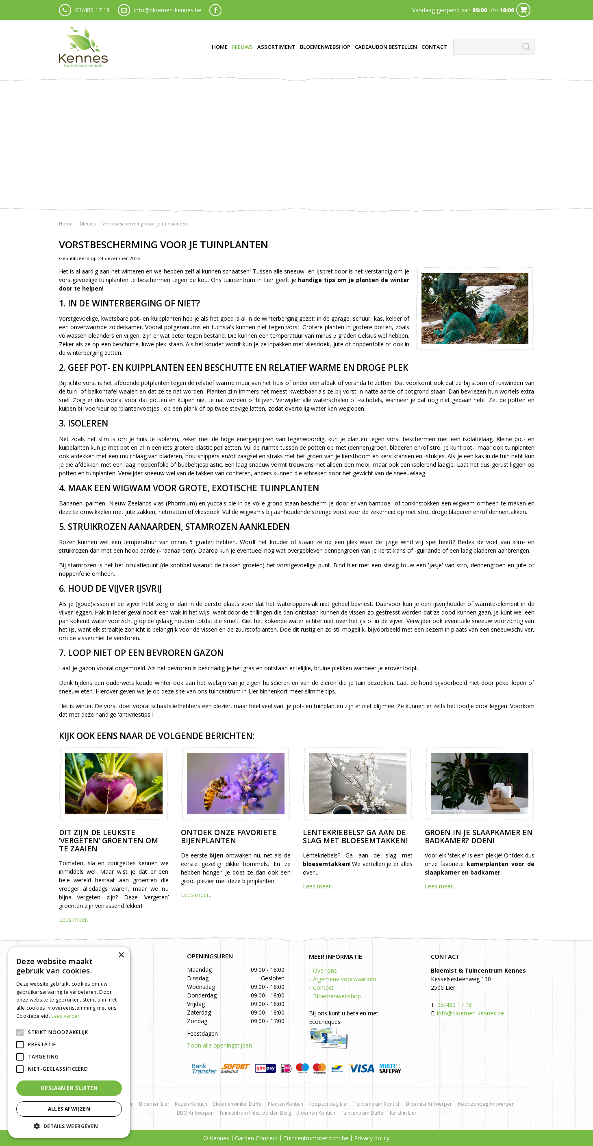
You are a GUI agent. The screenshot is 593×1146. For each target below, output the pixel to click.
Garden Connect (256, 1138)
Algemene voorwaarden (344, 979)
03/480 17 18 (92, 10)
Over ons (325, 970)
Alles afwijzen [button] (69, 1108)
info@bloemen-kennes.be (167, 10)
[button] (69, 1126)
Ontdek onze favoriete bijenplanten (229, 836)
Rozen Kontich (191, 1103)
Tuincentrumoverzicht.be (315, 1138)
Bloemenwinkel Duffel (238, 1103)
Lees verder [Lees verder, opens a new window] (65, 1016)
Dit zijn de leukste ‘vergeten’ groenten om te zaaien (108, 840)
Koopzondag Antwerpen (486, 1103)
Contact (323, 987)
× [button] (121, 955)
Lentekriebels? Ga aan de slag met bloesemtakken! (355, 836)
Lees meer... (75, 919)
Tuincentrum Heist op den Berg (255, 1112)
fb (215, 10)
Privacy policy (371, 1138)
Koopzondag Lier (328, 1103)
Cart (523, 10)
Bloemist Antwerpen (429, 1103)
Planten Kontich (285, 1103)
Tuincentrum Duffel (362, 1112)
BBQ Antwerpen (195, 1112)
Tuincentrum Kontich (377, 1103)
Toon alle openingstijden (219, 1045)
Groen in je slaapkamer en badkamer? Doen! (479, 836)
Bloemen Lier (154, 1103)
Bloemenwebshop (337, 996)
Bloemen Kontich (315, 1112)
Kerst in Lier (403, 1112)
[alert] (69, 1042)
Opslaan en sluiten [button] (69, 1088)
